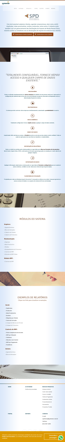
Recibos (8, 315)
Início (18, 3)
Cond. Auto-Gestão (47, 392)
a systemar (28, 386)
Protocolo (9, 310)
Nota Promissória (11, 313)
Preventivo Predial (47, 407)
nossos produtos (48, 386)
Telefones (9, 337)
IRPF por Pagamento (11, 342)
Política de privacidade (31, 389)
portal (10, 413)
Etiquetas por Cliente (12, 318)
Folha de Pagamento (47, 397)
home (9, 386)
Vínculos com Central (12, 340)
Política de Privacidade (8, 438)
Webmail (56, 3)
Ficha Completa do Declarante (14, 332)
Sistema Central (46, 389)
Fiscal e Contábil (46, 394)
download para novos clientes (43, 34)
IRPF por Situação (11, 335)
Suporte (44, 3)
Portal (39, 3)
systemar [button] (25, 3)
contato (45, 413)
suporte (27, 413)
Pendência (9, 345)
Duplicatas (9, 308)
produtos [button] (32, 3)
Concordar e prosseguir (53, 439)
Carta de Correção (11, 320)
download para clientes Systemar (22, 34)
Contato (50, 3)
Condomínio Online (47, 399)
